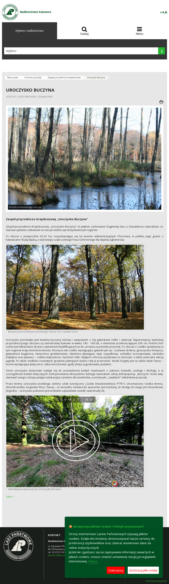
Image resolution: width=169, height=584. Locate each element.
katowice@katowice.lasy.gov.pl (64, 555)
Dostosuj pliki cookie (143, 570)
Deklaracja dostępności (156, 581)
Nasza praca (12, 77)
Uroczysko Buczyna (96, 77)
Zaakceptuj (115, 570)
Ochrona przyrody (32, 77)
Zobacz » (10, 496)
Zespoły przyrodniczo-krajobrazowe (64, 77)
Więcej (92, 561)
